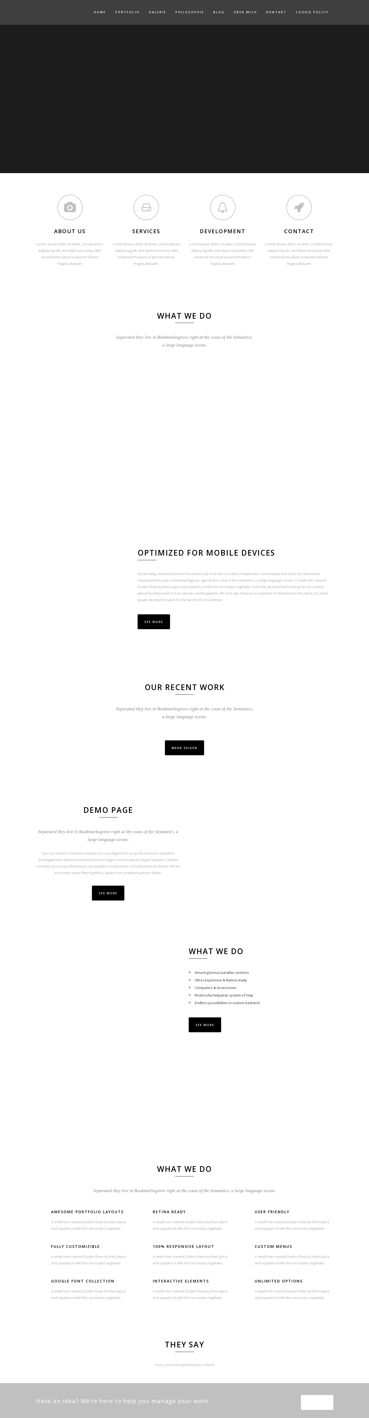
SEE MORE (108, 893)
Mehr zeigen (184, 748)
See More (153, 622)
